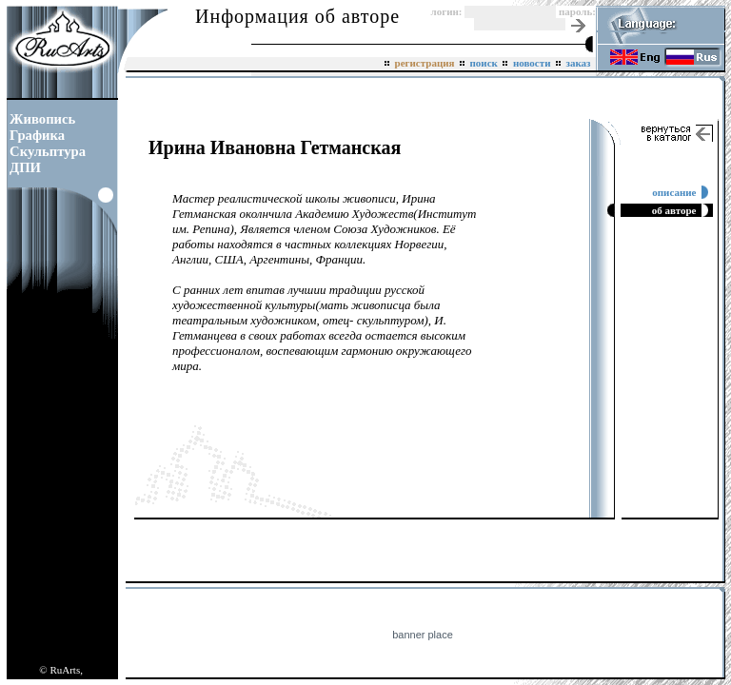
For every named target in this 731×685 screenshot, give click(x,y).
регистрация (424, 62)
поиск (483, 62)
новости (531, 62)
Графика (37, 135)
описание (676, 192)
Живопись (42, 119)
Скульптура (48, 151)
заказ (578, 62)
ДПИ (25, 167)
